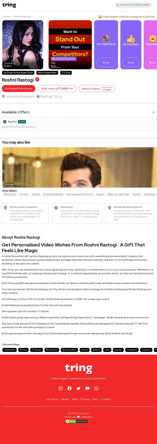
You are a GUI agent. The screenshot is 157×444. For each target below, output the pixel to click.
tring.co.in (83, 413)
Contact (105, 399)
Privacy (85, 399)
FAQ (95, 399)
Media (65, 399)
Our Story (52, 399)
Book (106, 62)
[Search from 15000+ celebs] (133, 5)
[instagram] (60, 388)
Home (6, 16)
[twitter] (78, 388)
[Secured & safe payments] (18, 96)
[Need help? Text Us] (49, 96)
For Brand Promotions (18, 88)
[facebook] (69, 388)
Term (74, 399)
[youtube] (87, 388)
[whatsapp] (96, 388)
